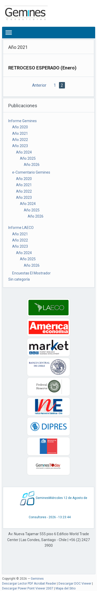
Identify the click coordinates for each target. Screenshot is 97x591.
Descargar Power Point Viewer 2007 (27, 588)
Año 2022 (20, 140)
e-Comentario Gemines (31, 172)
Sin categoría (19, 279)
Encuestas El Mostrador (31, 273)
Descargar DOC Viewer (74, 583)
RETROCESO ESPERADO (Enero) (42, 67)
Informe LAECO (21, 228)
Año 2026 (32, 165)
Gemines (37, 578)
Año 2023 (20, 146)
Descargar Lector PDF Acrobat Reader (29, 583)
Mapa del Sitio (66, 588)
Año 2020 (20, 127)
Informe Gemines (22, 121)
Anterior (39, 85)
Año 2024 (24, 152)
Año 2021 (20, 133)
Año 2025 (28, 158)
